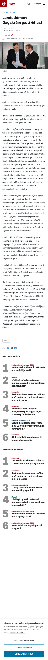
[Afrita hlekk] (3, 12)
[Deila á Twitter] (10, 12)
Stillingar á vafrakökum (24, 640)
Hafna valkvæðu (24, 647)
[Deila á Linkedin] (14, 12)
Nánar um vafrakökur (17, 632)
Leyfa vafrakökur (24, 654)
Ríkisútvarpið (7, 28)
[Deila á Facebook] (7, 12)
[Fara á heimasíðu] (9, 3)
